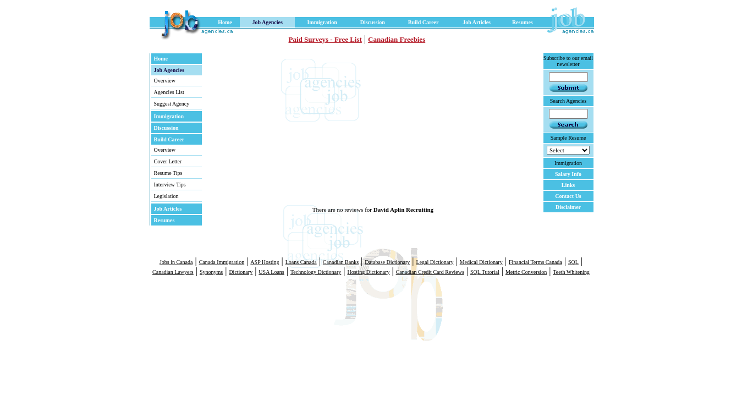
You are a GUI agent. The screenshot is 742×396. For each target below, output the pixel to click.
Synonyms (211, 272)
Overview (164, 81)
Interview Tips (170, 185)
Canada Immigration (221, 262)
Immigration (322, 22)
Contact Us (568, 196)
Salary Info (568, 174)
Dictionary (240, 272)
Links (568, 185)
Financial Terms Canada (535, 262)
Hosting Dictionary (369, 272)
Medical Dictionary (481, 262)
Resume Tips (168, 173)
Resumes (522, 22)
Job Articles (477, 22)
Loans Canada (301, 262)
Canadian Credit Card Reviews (430, 272)
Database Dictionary (387, 262)
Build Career (423, 22)
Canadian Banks (341, 262)
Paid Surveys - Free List (325, 39)
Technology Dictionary (315, 272)
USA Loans (271, 272)
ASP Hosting (264, 262)
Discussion (372, 22)
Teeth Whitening (571, 272)
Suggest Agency (172, 104)
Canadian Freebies (396, 39)
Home (225, 22)
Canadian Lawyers (173, 272)
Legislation (166, 196)
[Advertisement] (327, 129)
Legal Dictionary (434, 262)
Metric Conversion (526, 272)
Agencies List (169, 92)
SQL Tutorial (484, 272)
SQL (573, 262)
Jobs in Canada (176, 262)
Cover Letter (168, 161)
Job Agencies (267, 22)
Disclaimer (568, 207)
